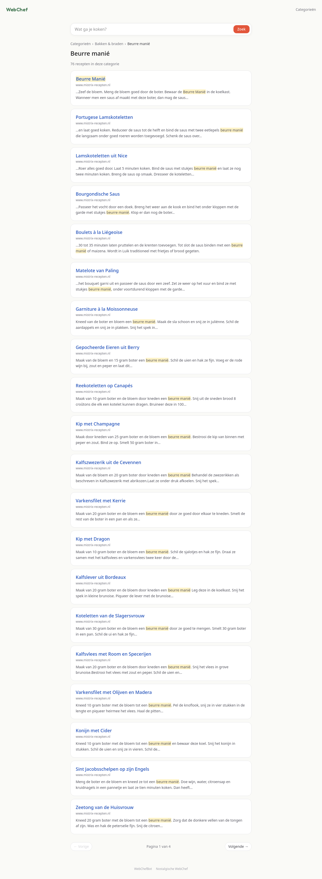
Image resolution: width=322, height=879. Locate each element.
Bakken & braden (109, 43)
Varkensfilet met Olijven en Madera (114, 692)
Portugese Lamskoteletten (104, 117)
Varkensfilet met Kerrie (101, 501)
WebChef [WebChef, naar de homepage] (17, 10)
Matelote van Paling (97, 270)
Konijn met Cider (94, 730)
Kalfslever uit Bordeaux (101, 577)
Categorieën (306, 9)
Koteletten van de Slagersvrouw (110, 616)
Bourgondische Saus (98, 194)
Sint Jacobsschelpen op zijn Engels (112, 769)
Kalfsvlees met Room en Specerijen (113, 654)
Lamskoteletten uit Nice (101, 156)
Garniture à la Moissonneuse (107, 309)
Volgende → (238, 846)
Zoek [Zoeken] (241, 29)
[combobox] (161, 29)
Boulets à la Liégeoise (99, 232)
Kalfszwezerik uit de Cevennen (108, 462)
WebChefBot (143, 869)
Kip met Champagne (98, 424)
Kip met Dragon (93, 539)
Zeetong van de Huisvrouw (105, 807)
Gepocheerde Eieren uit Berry (107, 347)
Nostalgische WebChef (172, 869)
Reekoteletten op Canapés (104, 385)
